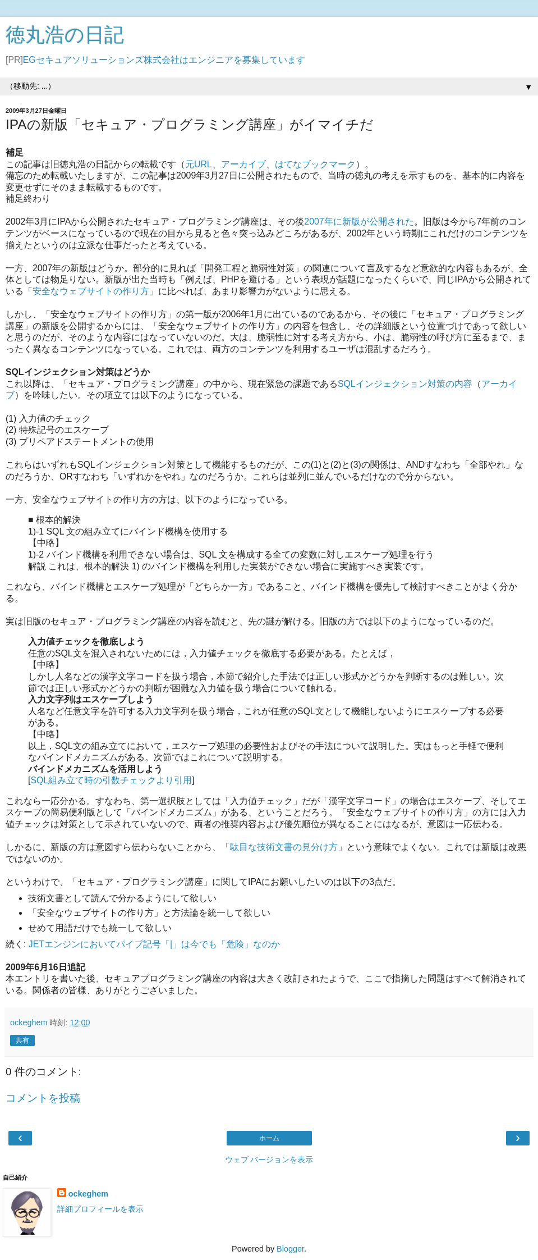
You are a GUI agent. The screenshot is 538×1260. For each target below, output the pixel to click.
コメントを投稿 (43, 1098)
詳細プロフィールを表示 (100, 1208)
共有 (22, 1040)
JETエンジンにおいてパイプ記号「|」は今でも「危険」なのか (154, 944)
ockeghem (88, 1193)
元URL (198, 164)
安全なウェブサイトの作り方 (91, 291)
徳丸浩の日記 (65, 34)
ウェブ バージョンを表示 (269, 1159)
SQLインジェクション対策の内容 (405, 384)
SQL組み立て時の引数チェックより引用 (111, 780)
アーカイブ (243, 164)
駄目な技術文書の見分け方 (284, 847)
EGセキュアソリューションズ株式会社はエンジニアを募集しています (164, 60)
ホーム (269, 1138)
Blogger (290, 1248)
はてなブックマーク (315, 164)
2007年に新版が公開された (358, 221)
